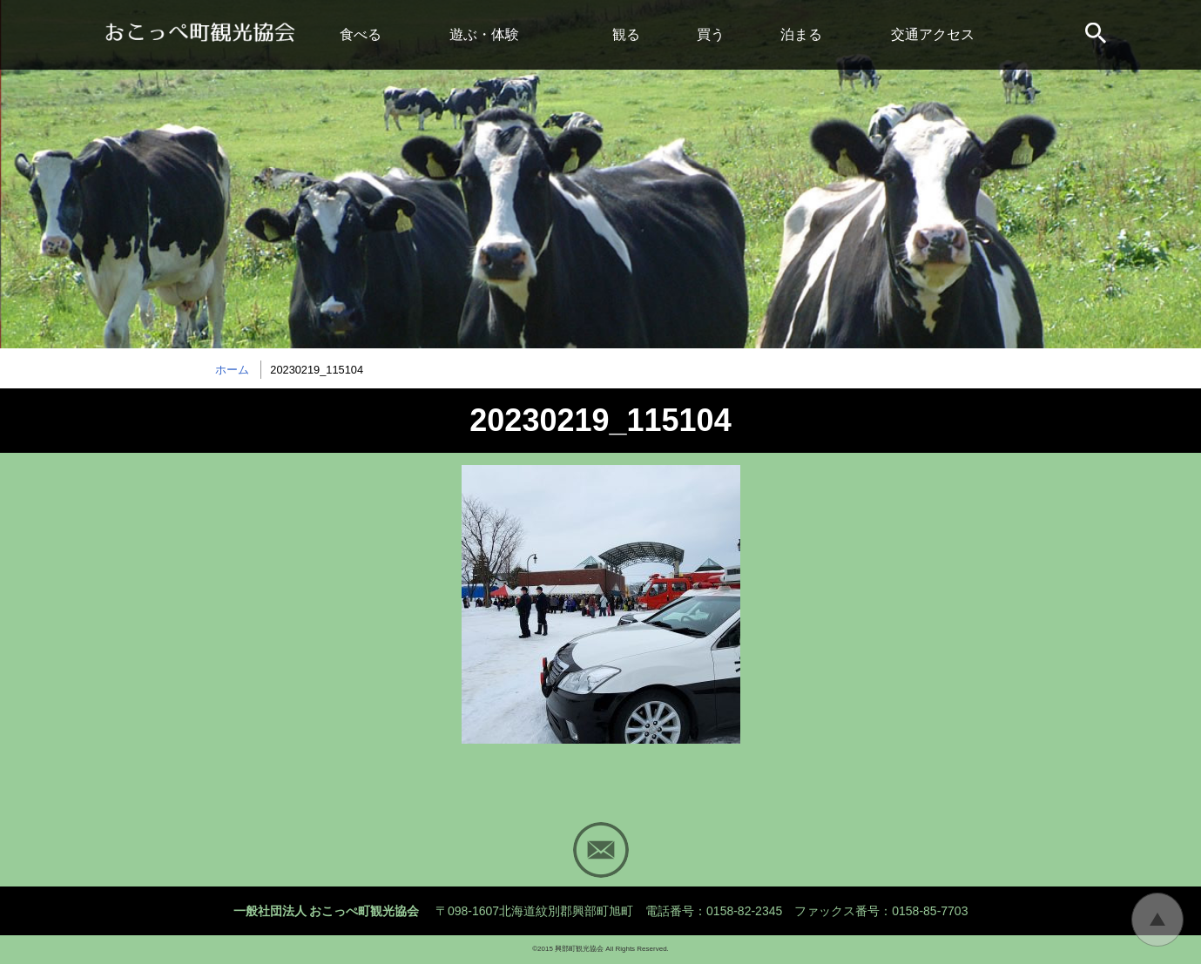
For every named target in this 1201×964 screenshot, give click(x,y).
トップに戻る (1157, 920)
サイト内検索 (1097, 35)
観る (626, 34)
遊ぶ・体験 (484, 34)
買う (711, 34)
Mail (601, 850)
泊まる (801, 34)
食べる (360, 34)
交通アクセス (933, 34)
